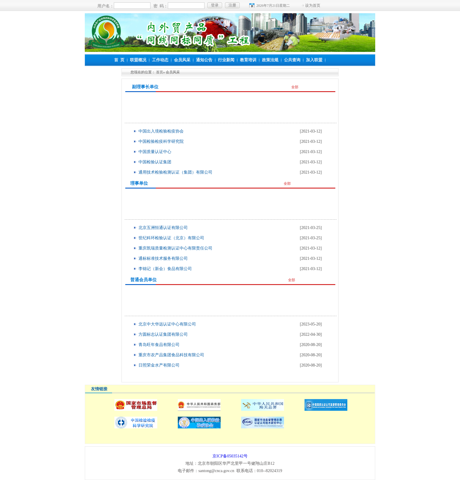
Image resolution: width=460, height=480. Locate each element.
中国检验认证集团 (154, 162)
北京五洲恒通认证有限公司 (163, 227)
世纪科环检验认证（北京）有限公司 (171, 238)
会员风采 (182, 60)
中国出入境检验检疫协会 (161, 131)
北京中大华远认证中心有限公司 (167, 324)
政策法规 (270, 60)
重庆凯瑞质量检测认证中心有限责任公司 (175, 248)
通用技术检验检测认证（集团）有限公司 (175, 172)
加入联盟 (314, 60)
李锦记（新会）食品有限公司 (165, 269)
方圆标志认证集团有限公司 (163, 334)
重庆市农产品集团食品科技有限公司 (171, 355)
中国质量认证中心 (154, 152)
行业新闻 (226, 60)
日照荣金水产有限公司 (159, 365)
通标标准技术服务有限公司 (163, 258)
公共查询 (292, 60)
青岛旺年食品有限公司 (159, 344)
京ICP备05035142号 (230, 456)
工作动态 (160, 60)
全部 (294, 87)
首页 (159, 72)
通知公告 (204, 60)
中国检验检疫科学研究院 (161, 141)
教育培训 (248, 60)
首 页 (119, 60)
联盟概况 (138, 60)
